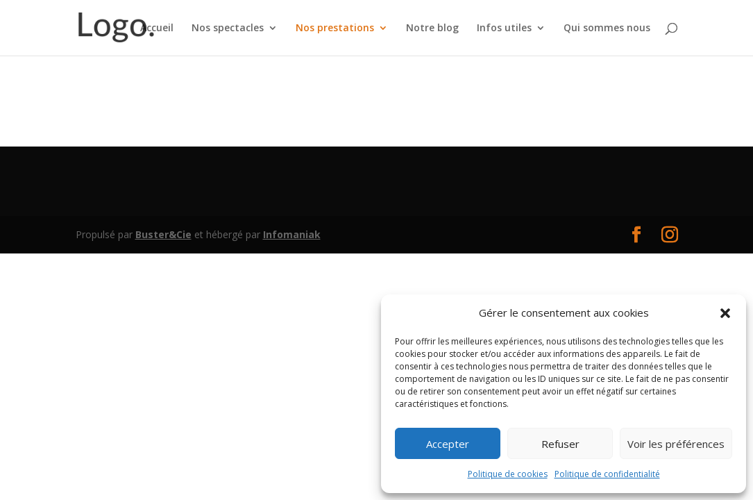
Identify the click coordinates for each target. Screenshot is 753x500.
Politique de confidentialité (607, 474)
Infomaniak (292, 234)
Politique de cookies (508, 474)
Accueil (157, 28)
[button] (725, 313)
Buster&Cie (163, 234)
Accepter (447, 444)
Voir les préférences (676, 444)
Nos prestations (335, 28)
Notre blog (432, 28)
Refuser (560, 444)
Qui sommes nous (607, 28)
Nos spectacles (228, 28)
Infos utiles (504, 28)
